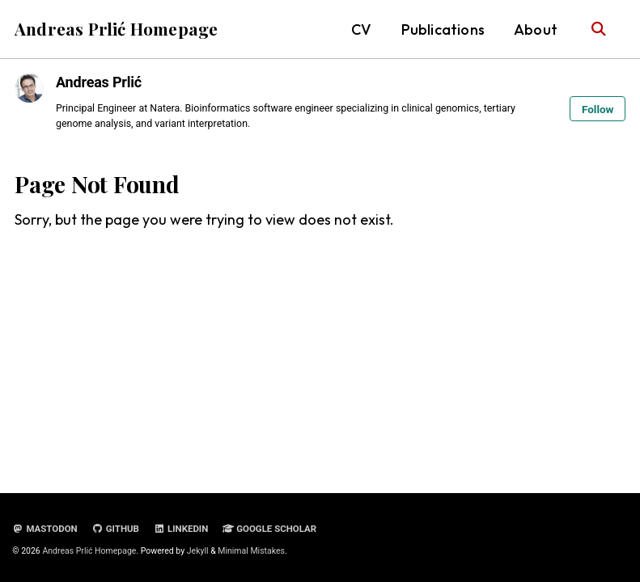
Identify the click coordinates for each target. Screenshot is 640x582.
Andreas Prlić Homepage (116, 29)
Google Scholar (270, 528)
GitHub (115, 528)
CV (361, 29)
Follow (598, 109)
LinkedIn (181, 528)
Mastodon (44, 528)
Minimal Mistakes (251, 551)
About (535, 29)
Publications (443, 29)
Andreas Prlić (99, 82)
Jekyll (198, 551)
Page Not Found (97, 184)
